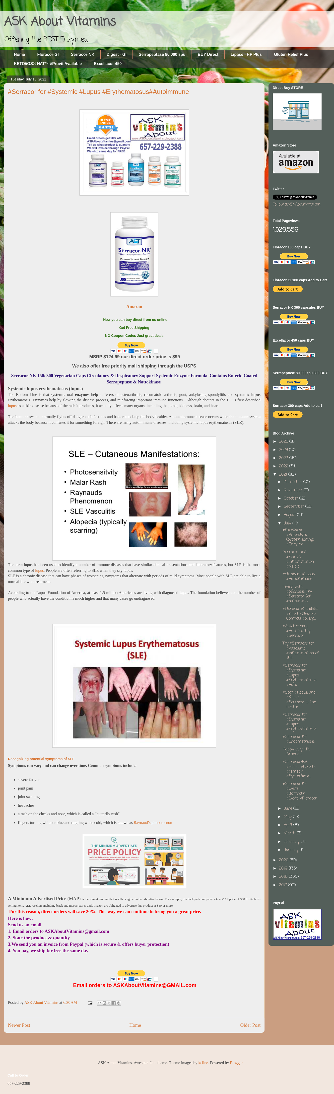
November (294, 490)
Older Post (250, 1025)
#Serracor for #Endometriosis (299, 739)
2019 (284, 869)
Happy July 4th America (296, 751)
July (288, 523)
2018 (284, 877)
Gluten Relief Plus (291, 54)
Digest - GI (117, 54)
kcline (203, 1063)
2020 (284, 860)
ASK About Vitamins (60, 22)
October (291, 499)
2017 (283, 885)
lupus (12, 406)
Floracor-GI (48, 54)
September (294, 507)
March (290, 833)
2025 (284, 442)
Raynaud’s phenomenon (153, 822)
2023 (284, 458)
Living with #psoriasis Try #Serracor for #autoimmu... (297, 594)
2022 (284, 466)
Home (19, 54)
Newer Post (19, 1025)
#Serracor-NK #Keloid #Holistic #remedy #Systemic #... (299, 769)
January (292, 850)
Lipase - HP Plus (246, 54)
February (292, 842)
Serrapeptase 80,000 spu (162, 54)
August (290, 515)
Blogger (236, 1063)
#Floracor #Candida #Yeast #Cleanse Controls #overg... (300, 613)
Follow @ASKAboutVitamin (296, 205)
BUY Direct (208, 54)
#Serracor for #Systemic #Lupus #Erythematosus (300, 722)
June (288, 809)
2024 (284, 450)
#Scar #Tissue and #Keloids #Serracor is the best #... (299, 700)
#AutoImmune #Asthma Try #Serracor (296, 631)
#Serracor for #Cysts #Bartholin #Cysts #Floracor (300, 791)
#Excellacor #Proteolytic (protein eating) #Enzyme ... (298, 537)
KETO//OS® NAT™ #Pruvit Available (48, 64)
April (288, 825)
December (293, 482)
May (288, 817)
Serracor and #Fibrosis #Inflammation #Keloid (298, 559)
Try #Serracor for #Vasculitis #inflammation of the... (301, 651)
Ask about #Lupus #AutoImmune (299, 576)
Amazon (134, 306)
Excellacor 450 (108, 64)
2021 (283, 475)
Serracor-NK (82, 54)
